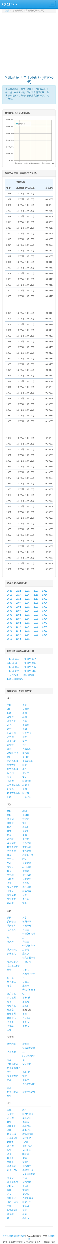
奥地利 (25, 827)
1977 (18, 627)
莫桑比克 (11, 1166)
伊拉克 (10, 789)
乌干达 (25, 1218)
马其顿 (10, 875)
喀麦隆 (25, 1154)
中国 (9, 705)
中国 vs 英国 (13, 667)
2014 (44, 595)
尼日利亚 (26, 1150)
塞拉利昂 (26, 1138)
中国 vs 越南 (13, 671)
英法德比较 (28, 675)
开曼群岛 (11, 1017)
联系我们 (21, 1236)
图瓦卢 (25, 1080)
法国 (9, 815)
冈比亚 (10, 1190)
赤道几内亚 (27, 1198)
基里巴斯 (11, 1052)
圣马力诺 (11, 851)
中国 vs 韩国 (30, 671)
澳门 (9, 709)
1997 (18, 611)
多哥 (9, 1154)
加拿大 (25, 917)
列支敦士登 (27, 855)
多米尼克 (11, 953)
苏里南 (25, 1001)
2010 (36, 599)
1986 (27, 619)
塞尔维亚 (26, 887)
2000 (36, 607)
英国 (9, 811)
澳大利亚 (11, 1044)
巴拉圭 (25, 929)
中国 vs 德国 (30, 663)
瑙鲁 (9, 1096)
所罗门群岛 (12, 1092)
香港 (24, 705)
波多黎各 (11, 925)
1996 (27, 611)
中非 (9, 1206)
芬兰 (9, 855)
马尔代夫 (11, 741)
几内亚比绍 (12, 1202)
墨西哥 (25, 985)
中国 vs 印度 (30, 667)
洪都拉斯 (11, 997)
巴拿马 (25, 1021)
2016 (27, 595)
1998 (9, 611)
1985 (36, 619)
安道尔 (10, 867)
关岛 (9, 1060)
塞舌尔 (10, 1146)
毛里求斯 (26, 1126)
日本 (9, 713)
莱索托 (25, 1162)
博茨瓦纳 (11, 1134)
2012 (18, 599)
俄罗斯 (10, 839)
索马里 (25, 1206)
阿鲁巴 (10, 1021)
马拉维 (10, 1214)
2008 (9, 603)
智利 (9, 937)
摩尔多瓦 (26, 875)
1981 (27, 623)
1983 (9, 623)
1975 (36, 627)
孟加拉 (10, 745)
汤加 (9, 1088)
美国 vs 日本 (13, 663)
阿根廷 (10, 1025)
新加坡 (25, 709)
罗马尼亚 (26, 843)
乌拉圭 (25, 941)
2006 (27, 603)
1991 (27, 615)
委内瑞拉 (11, 921)
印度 (24, 737)
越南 (24, 721)
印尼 (9, 725)
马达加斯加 (12, 1182)
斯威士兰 (26, 1202)
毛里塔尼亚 (12, 1138)
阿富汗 (25, 765)
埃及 (24, 1110)
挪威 (9, 871)
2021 (27, 591)
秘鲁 (9, 1001)
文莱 (24, 777)
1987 (18, 619)
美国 (9, 917)
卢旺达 (10, 1186)
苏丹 (9, 1218)
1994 (44, 611)
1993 (9, 615)
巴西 (24, 1013)
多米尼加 (26, 997)
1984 (44, 619)
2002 (18, 607)
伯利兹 (10, 977)
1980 (36, 623)
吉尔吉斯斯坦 (13, 793)
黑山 (9, 863)
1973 (9, 631)
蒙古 (24, 741)
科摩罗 (10, 1178)
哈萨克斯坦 (12, 761)
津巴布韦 (26, 1166)
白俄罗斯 (26, 863)
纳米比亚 (26, 1118)
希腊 (24, 835)
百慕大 (25, 969)
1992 (18, 615)
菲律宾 (10, 717)
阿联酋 (25, 793)
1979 (44, 623)
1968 (9, 635)
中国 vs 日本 (30, 659)
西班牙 (25, 819)
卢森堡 (25, 871)
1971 (27, 631)
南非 (9, 1110)
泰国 (24, 713)
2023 (9, 591)
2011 (27, 599)
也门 (9, 757)
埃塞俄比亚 (27, 1170)
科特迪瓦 (11, 1198)
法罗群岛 (26, 879)
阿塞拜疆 (26, 781)
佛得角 (25, 1122)
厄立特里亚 (12, 1210)
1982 (18, 623)
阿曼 (9, 777)
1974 (44, 627)
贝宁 (9, 1150)
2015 (36, 595)
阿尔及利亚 (27, 1114)
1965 (36, 635)
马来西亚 (11, 721)
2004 (44, 603)
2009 (44, 599)
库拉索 (10, 1009)
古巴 (9, 1029)
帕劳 (24, 1076)
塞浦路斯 (11, 895)
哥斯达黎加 (12, 961)
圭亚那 (25, 953)
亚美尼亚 (26, 797)
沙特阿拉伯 (12, 753)
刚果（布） (12, 1170)
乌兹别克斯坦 (13, 785)
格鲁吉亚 (11, 765)
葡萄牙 (10, 823)
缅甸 (24, 729)
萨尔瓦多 (26, 1017)
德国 (24, 811)
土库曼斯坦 (27, 761)
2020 (36, 591)
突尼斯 (25, 1194)
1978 (9, 627)
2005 (36, 603)
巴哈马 (25, 1025)
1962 (18, 639)
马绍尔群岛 (12, 1064)
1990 (36, 615)
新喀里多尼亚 (28, 1092)
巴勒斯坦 (26, 749)
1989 (44, 615)
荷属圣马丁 (27, 925)
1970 (36, 631)
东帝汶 (25, 773)
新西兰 (25, 1044)
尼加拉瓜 (11, 929)
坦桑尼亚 (26, 1130)
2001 (27, 607)
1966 (27, 635)
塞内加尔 (26, 1182)
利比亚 (10, 1130)
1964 (44, 635)
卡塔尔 (10, 781)
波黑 (24, 895)
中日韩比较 (12, 675)
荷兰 (24, 859)
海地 (9, 985)
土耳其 (25, 839)
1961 (27, 639)
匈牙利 (25, 831)
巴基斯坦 (11, 733)
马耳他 (10, 859)
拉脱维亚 (26, 867)
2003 (9, 607)
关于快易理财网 (9, 1236)
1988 (9, 619)
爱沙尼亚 (11, 899)
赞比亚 (25, 1186)
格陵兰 (25, 981)
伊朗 (24, 789)
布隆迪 (10, 1162)
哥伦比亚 (11, 1005)
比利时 (25, 815)
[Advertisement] (29, 43)
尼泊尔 (10, 737)
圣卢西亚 (11, 993)
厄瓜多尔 (26, 1005)
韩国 (24, 717)
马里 (24, 1214)
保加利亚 (11, 843)
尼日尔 (10, 1118)
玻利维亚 (26, 921)
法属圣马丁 (12, 949)
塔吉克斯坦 (12, 769)
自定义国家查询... (15, 679)
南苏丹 (25, 1190)
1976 (27, 627)
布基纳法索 (27, 1134)
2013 (9, 599)
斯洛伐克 (26, 891)
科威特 (25, 785)
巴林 (9, 797)
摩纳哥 (10, 903)
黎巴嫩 (25, 753)
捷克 (9, 831)
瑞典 (24, 903)
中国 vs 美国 (13, 659)
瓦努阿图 (26, 1072)
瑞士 (24, 823)
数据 (7, 10)
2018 (9, 595)
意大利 (10, 819)
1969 (44, 631)
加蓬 (24, 1210)
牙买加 (10, 941)
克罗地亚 (26, 847)
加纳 (9, 1122)
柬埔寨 (25, 725)
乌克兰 (10, 891)
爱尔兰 (25, 899)
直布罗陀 (26, 851)
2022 (18, 591)
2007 (18, 603)
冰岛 (9, 827)
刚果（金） (27, 1146)
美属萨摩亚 (12, 1076)
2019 (44, 591)
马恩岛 (25, 883)
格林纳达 (11, 981)
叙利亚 (25, 757)
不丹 (24, 769)
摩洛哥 (10, 1158)
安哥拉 (10, 1114)
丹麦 (9, 883)
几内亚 (25, 1142)
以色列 (10, 773)
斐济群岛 (26, 1064)
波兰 (9, 835)
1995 (36, 611)
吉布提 (10, 1142)
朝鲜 (9, 749)
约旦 (24, 745)
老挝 (9, 729)
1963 (9, 639)
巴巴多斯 (11, 1013)
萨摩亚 (10, 1080)
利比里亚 (11, 1126)
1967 (18, 635)
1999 (44, 607)
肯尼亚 (10, 1194)
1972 (18, 631)
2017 (18, 595)
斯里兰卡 (26, 733)
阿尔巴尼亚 (12, 887)
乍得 (24, 1158)
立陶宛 (10, 879)
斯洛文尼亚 (12, 847)
